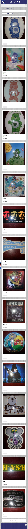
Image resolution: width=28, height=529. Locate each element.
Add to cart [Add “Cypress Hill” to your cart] (5, 295)
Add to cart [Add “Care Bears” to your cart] (5, 201)
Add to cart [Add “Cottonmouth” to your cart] (5, 264)
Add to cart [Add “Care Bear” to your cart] (5, 75)
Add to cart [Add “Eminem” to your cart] (5, 390)
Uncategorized (7, 8)
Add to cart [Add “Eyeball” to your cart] (5, 421)
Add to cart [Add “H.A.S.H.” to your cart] (5, 484)
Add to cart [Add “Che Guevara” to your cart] (5, 232)
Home (3, 8)
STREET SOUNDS (14, 2)
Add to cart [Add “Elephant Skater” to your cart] (5, 358)
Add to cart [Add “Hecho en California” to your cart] (5, 516)
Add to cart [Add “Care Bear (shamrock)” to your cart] (5, 169)
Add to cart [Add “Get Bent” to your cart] (5, 453)
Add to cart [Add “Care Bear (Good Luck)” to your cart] (5, 138)
